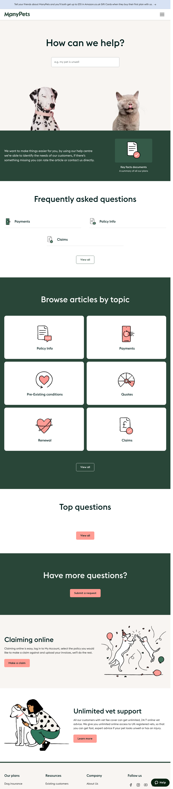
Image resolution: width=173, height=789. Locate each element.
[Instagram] (138, 785)
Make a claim (17, 663)
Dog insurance (13, 784)
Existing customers (56, 784)
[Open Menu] (162, 14)
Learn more (85, 738)
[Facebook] (131, 785)
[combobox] (85, 62)
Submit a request (85, 593)
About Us (92, 784)
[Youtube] (146, 785)
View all (85, 259)
